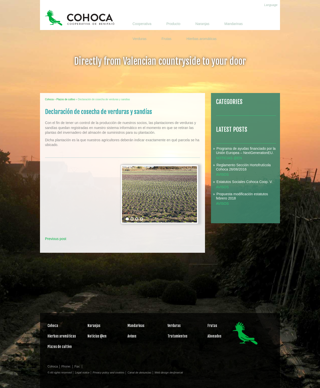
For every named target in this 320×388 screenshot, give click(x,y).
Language (271, 5)
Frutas (167, 39)
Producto (173, 24)
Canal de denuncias (139, 372)
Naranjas (203, 24)
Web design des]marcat (168, 372)
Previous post (55, 239)
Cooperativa (142, 24)
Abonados (214, 336)
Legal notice (82, 372)
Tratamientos (177, 336)
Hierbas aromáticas (201, 39)
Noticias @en (229, 158)
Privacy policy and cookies (108, 372)
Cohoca (79, 18)
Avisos (222, 174)
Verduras (139, 39)
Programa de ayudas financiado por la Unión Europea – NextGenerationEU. (246, 150)
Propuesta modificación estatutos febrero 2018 (242, 196)
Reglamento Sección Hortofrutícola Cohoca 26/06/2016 (243, 167)
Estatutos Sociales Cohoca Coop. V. (244, 182)
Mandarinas (233, 24)
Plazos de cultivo (60, 346)
